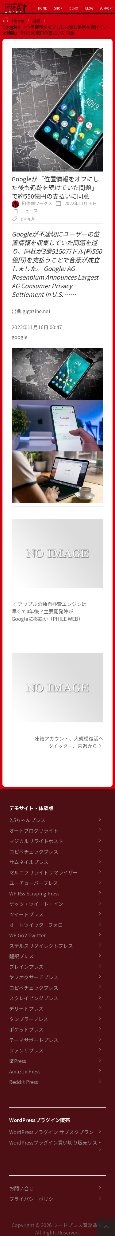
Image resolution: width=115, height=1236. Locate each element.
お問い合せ (21, 1188)
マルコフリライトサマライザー (43, 872)
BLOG (89, 8)
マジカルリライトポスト (36, 841)
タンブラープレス (28, 1019)
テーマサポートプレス (33, 1040)
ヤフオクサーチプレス (33, 977)
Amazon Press (24, 1071)
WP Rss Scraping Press (34, 893)
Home (18, 21)
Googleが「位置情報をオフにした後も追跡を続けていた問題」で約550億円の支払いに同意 (55, 30)
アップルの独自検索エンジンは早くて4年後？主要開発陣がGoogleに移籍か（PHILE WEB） (49, 611)
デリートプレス (26, 1008)
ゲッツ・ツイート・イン (36, 903)
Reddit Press (23, 1081)
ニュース (29, 211)
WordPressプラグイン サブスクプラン (51, 1132)
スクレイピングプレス (33, 998)
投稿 (36, 21)
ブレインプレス (26, 966)
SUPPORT (106, 8)
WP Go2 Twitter (27, 935)
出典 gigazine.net (31, 311)
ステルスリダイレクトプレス (41, 945)
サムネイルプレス (28, 862)
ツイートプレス (26, 914)
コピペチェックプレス (33, 851)
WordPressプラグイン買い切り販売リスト (55, 1142)
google (28, 218)
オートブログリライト (33, 830)
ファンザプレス (26, 1050)
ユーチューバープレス (33, 883)
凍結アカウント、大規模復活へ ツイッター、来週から (69, 742)
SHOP (58, 8)
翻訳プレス (21, 956)
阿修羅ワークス (37, 203)
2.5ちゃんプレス (27, 820)
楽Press (17, 1060)
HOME (42, 8)
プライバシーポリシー (33, 1198)
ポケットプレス (26, 1029)
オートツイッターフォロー (38, 924)
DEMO (73, 8)
